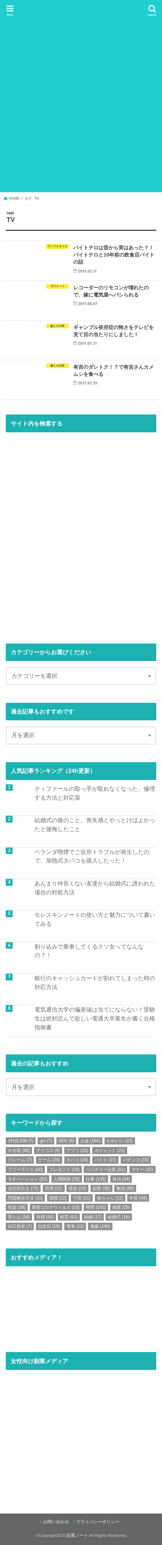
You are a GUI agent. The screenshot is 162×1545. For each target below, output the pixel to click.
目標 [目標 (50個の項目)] (45, 1216)
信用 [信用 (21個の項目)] (54, 1188)
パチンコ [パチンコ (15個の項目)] (136, 1159)
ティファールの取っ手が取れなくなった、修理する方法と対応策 (94, 793)
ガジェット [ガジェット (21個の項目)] (109, 1150)
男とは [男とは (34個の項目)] (19, 1216)
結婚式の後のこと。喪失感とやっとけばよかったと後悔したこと (94, 824)
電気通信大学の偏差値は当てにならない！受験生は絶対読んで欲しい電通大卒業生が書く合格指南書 (94, 1018)
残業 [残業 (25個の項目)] (121, 1207)
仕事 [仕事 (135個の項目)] (96, 1179)
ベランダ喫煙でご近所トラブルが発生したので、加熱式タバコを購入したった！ (91, 856)
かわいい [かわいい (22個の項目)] (120, 1140)
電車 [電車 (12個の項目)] (75, 1226)
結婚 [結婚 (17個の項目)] (93, 1216)
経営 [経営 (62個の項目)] (69, 1216)
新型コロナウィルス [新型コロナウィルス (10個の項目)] (56, 1207)
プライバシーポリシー (97, 1522)
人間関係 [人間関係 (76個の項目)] (67, 1179)
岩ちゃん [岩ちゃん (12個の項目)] (110, 1198)
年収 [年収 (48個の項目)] (138, 1198)
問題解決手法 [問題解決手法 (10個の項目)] (25, 1198)
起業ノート (77, 1535)
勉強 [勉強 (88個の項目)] (125, 1188)
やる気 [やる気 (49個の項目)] (19, 1150)
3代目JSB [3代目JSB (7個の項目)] (20, 1140)
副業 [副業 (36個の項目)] (101, 1188)
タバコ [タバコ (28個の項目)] (77, 1159)
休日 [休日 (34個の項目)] (121, 1179)
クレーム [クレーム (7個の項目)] (20, 1159)
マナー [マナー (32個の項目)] (142, 1169)
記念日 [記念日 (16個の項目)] (49, 1226)
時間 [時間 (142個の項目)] (96, 1207)
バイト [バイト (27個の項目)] (105, 1159)
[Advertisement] (81, 106)
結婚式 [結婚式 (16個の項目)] (119, 1216)
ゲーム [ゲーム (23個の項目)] (49, 1159)
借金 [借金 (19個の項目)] (77, 1188)
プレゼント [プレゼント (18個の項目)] (64, 1169)
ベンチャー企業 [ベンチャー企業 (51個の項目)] (105, 1169)
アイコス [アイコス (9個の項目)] (48, 1150)
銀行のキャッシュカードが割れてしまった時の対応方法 (94, 982)
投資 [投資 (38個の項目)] (17, 1207)
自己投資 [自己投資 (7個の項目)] (20, 1226)
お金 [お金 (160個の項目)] (90, 1140)
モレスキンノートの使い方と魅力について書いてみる (94, 919)
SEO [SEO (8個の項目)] (66, 1140)
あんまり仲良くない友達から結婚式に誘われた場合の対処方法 (94, 887)
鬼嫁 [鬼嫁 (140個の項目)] (100, 1226)
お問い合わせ (56, 1522)
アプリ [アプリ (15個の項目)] (77, 1150)
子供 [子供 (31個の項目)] (82, 1198)
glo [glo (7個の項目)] (46, 1140)
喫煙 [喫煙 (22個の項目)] (58, 1198)
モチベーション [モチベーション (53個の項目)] (27, 1179)
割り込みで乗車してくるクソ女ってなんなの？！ (89, 951)
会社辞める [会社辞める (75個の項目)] (23, 1188)
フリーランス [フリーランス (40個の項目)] (25, 1169)
